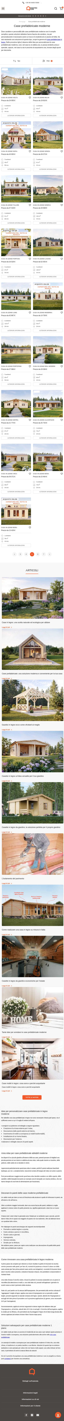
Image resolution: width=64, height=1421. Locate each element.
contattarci (7, 1359)
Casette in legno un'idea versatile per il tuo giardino (23, 776)
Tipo (16, 61)
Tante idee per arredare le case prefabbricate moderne (24, 1032)
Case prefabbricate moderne (36, 21)
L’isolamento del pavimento (13, 878)
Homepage (22, 21)
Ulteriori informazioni (16, 115)
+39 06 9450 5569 (32, 3)
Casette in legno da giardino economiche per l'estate (23, 981)
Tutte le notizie (32, 1097)
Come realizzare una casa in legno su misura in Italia (23, 930)
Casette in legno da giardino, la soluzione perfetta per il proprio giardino (31, 827)
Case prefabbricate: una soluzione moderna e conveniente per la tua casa (32, 673)
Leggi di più (6, 627)
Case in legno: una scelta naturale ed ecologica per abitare (26, 622)
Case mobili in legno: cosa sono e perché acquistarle (23, 1083)
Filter (48, 61)
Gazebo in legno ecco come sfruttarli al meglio (21, 725)
